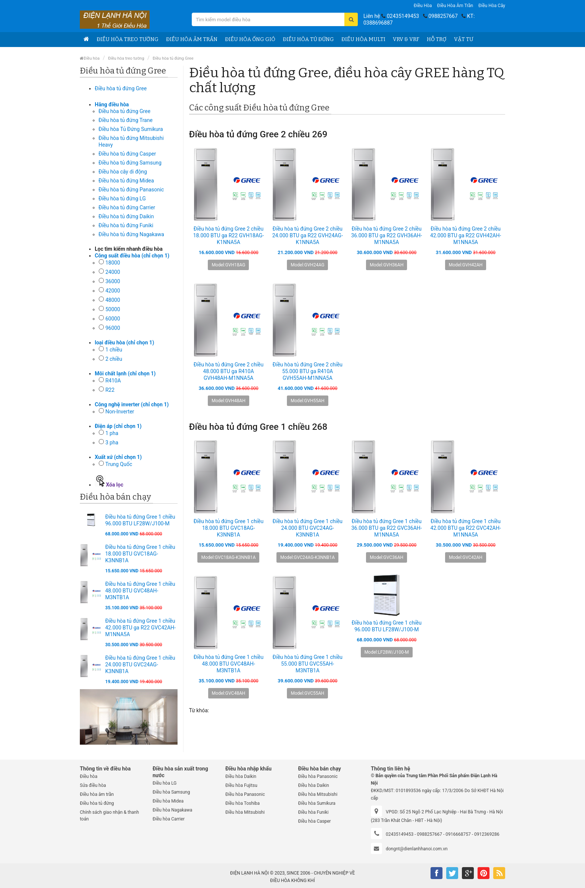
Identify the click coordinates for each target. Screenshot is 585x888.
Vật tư (463, 39)
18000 (112, 263)
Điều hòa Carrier (169, 819)
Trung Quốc (118, 464)
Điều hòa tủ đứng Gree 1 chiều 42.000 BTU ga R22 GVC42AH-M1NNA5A (140, 627)
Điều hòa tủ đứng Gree (173, 58)
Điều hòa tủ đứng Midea (126, 181)
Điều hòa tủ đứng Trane (125, 120)
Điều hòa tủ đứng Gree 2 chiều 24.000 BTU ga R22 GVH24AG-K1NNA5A (307, 235)
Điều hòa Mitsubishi (245, 812)
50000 (112, 309)
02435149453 (403, 16)
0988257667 (443, 16)
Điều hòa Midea (168, 801)
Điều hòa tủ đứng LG (122, 198)
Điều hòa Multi (363, 39)
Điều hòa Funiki (313, 812)
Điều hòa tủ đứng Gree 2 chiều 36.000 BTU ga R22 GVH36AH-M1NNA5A (386, 235)
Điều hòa (423, 5)
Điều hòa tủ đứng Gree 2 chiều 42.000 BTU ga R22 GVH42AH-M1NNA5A (465, 235)
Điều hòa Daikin (240, 776)
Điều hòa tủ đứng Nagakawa (131, 234)
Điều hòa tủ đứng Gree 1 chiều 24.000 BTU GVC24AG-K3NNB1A (140, 664)
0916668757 (457, 834)
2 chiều (113, 359)
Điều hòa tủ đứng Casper (127, 154)
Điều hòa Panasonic (245, 794)
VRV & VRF (406, 39)
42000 (112, 291)
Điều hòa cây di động (122, 172)
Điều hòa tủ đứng (308, 39)
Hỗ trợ (437, 39)
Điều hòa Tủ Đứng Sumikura (130, 129)
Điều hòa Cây (491, 5)
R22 (109, 390)
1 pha (111, 433)
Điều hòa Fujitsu (241, 785)
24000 (112, 272)
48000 (112, 300)
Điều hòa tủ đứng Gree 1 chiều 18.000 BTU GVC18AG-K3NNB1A (140, 553)
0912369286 (486, 834)
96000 (112, 328)
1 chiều (113, 350)
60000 (112, 319)
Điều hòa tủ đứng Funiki (125, 225)
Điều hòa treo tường (128, 39)
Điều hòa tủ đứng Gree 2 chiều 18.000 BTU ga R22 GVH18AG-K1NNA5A (228, 235)
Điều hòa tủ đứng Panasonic (131, 190)
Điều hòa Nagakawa (172, 810)
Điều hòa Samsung (171, 792)
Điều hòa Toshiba (242, 803)
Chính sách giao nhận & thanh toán (109, 816)
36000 (112, 281)
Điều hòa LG (164, 783)
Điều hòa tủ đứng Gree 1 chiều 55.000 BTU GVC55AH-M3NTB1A (307, 663)
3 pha (111, 442)
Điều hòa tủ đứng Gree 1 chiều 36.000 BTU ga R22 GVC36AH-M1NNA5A (386, 528)
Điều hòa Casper (314, 821)
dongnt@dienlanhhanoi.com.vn (417, 848)
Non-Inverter (119, 412)
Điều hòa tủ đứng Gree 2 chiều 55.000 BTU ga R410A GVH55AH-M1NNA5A (307, 371)
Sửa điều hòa (93, 785)
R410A (113, 381)
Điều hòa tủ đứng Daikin (126, 216)
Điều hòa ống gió (250, 39)
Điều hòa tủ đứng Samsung (130, 163)
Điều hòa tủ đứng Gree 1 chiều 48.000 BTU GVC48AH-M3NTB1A (140, 590)
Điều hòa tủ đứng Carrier (126, 207)
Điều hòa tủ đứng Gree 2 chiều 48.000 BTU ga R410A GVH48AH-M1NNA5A (228, 371)
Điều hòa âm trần (455, 5)
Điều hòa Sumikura (316, 803)
